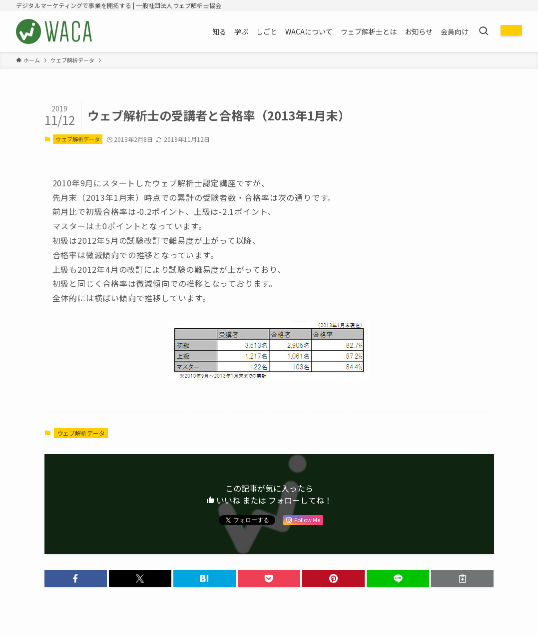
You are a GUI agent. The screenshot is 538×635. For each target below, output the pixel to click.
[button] (75, 578)
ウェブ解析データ (78, 139)
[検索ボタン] (484, 31)
